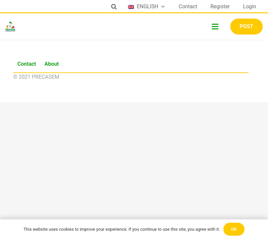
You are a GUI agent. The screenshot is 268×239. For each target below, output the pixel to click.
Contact (27, 64)
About (52, 64)
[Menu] (215, 26)
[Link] (10, 27)
